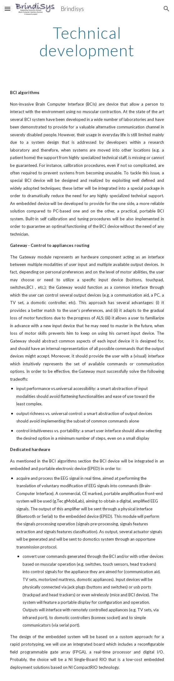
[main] (87, 41)
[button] (7, 8)
